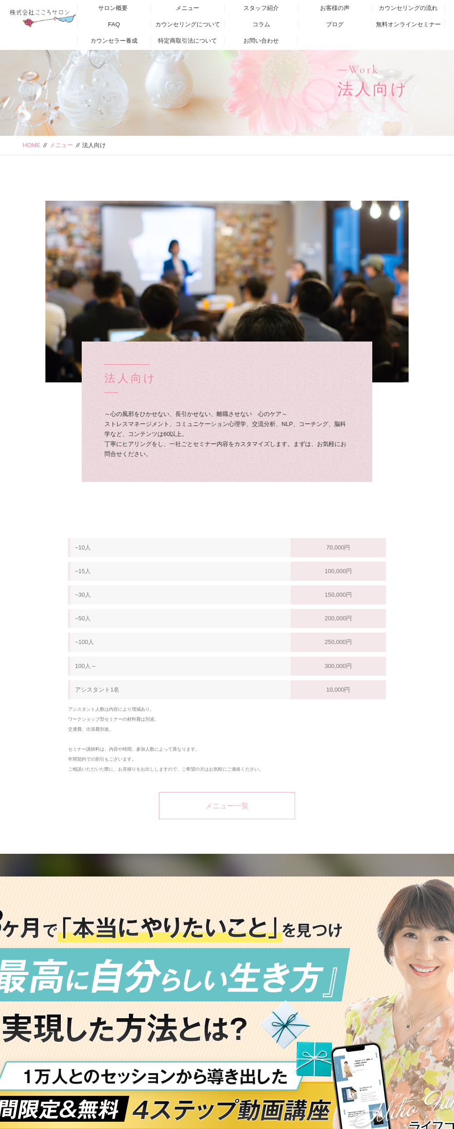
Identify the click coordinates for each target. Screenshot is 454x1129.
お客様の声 (335, 8)
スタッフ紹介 (261, 8)
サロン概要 (113, 8)
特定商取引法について (187, 40)
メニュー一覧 (227, 816)
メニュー (187, 8)
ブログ (335, 24)
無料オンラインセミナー (408, 24)
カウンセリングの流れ (408, 8)
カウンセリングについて (187, 24)
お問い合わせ (261, 40)
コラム (261, 24)
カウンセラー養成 (114, 40)
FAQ (114, 24)
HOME (31, 145)
